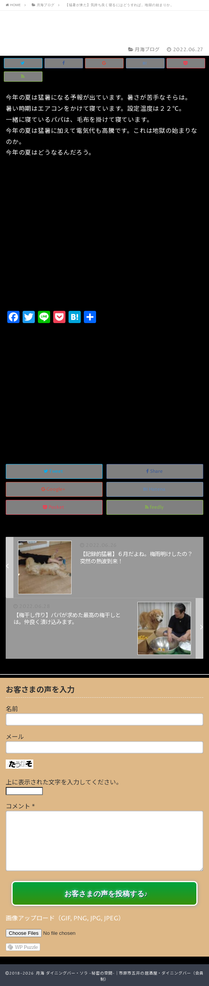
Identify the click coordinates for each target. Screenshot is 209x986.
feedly (155, 507)
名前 (12, 709)
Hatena (155, 489)
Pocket (54, 507)
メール (15, 737)
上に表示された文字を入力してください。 (64, 782)
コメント (20, 806)
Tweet (54, 471)
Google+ (54, 489)
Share (155, 471)
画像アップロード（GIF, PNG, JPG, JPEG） (65, 918)
